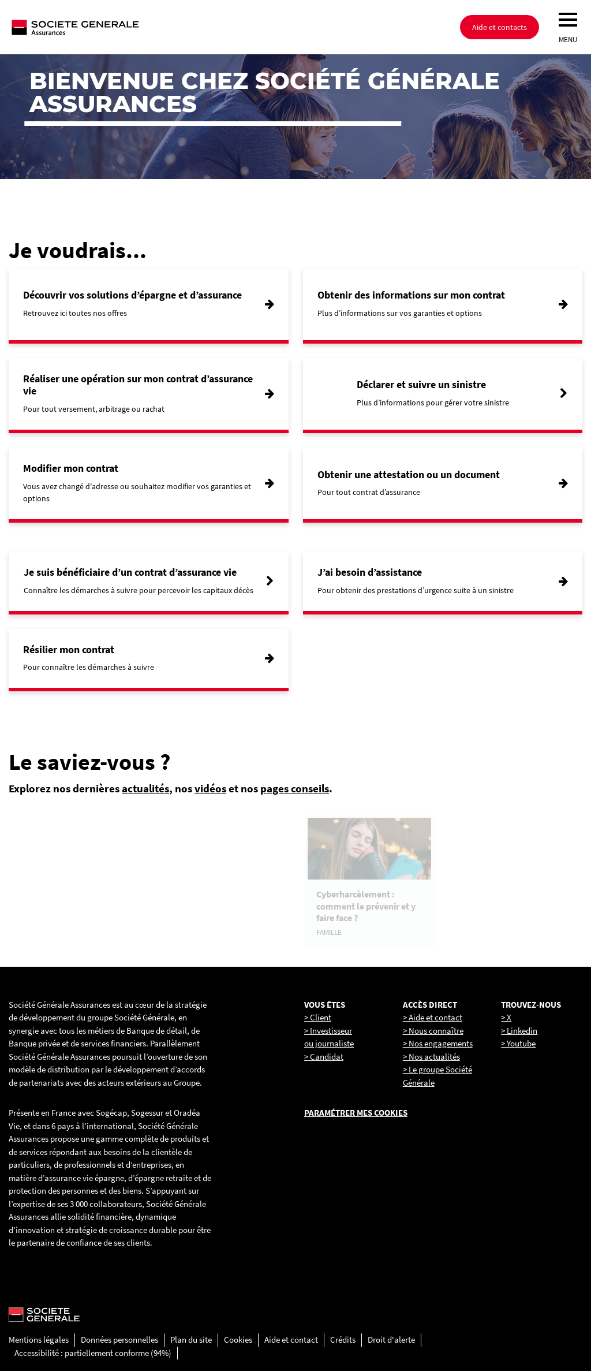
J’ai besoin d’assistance (369, 572)
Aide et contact (291, 1339)
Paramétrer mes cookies (355, 1112)
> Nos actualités (431, 1056)
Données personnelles (119, 1339)
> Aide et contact (432, 1017)
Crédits (343, 1339)
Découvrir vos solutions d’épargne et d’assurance (132, 294)
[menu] (567, 19)
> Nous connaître (433, 1030)
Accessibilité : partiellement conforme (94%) (92, 1352)
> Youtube (518, 1043)
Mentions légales (39, 1339)
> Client (317, 1017)
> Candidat (323, 1056)
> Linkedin (519, 1030)
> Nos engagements (438, 1043)
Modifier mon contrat (70, 468)
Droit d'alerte (391, 1339)
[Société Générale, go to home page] (113, 27)
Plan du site (191, 1339)
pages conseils (294, 788)
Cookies (238, 1339)
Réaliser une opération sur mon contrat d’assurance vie (138, 385)
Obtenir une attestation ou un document (408, 474)
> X (506, 1017)
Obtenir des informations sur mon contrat (411, 294)
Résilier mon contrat (68, 649)
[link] (74, 881)
